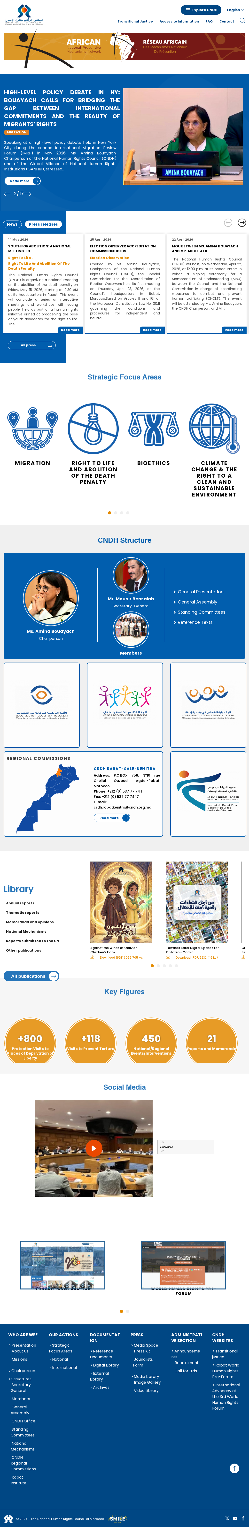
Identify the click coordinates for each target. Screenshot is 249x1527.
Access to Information (179, 21)
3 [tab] (121, 512)
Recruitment (187, 1363)
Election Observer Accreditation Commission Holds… (123, 248)
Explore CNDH (204, 10)
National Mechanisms (23, 1446)
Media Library (146, 1376)
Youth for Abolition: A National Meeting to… (39, 248)
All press (28, 345)
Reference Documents (101, 1354)
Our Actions (63, 1335)
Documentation (105, 1338)
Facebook (166, 1147)
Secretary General (21, 1387)
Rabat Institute (18, 1480)
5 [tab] (176, 965)
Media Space (146, 1345)
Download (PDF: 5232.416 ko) (197, 957)
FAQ (209, 21)
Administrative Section (186, 1338)
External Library (99, 1376)
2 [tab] (115, 512)
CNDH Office (23, 1421)
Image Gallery (147, 1382)
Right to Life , (20, 257)
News (12, 224)
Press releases (43, 224)
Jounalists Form (143, 1362)
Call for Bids (186, 1371)
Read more (19, 181)
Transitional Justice (135, 21)
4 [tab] (127, 512)
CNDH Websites (222, 1338)
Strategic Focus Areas (60, 1348)
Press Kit (142, 1351)
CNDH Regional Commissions (23, 1463)
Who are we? (23, 1335)
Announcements (185, 1354)
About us (20, 1351)
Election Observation (109, 257)
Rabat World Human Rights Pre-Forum (225, 1371)
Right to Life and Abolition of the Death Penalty (39, 266)
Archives (101, 1387)
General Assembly (20, 1410)
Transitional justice (225, 1354)
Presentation (23, 1345)
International (64, 1367)
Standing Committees (23, 1432)
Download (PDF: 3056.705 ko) (122, 957)
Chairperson (23, 1371)
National (60, 1359)
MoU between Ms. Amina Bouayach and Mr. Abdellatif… (205, 248)
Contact (226, 21)
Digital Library (106, 1365)
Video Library (146, 1390)
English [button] (233, 10)
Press (137, 1335)
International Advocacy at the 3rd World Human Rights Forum (226, 1396)
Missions (19, 1359)
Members (21, 1399)
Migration (16, 132)
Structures (21, 1379)
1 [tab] (109, 512)
